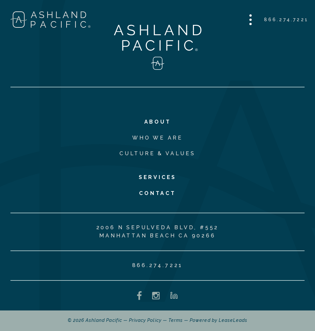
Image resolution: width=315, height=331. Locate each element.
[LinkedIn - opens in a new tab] (174, 295)
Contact (157, 193)
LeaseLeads (233, 320)
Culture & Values (157, 153)
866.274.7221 (286, 19)
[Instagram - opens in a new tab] (156, 295)
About (157, 122)
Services (157, 177)
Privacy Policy (145, 320)
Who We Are (157, 138)
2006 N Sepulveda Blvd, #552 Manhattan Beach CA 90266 (157, 231)
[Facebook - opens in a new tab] (139, 295)
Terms (175, 320)
